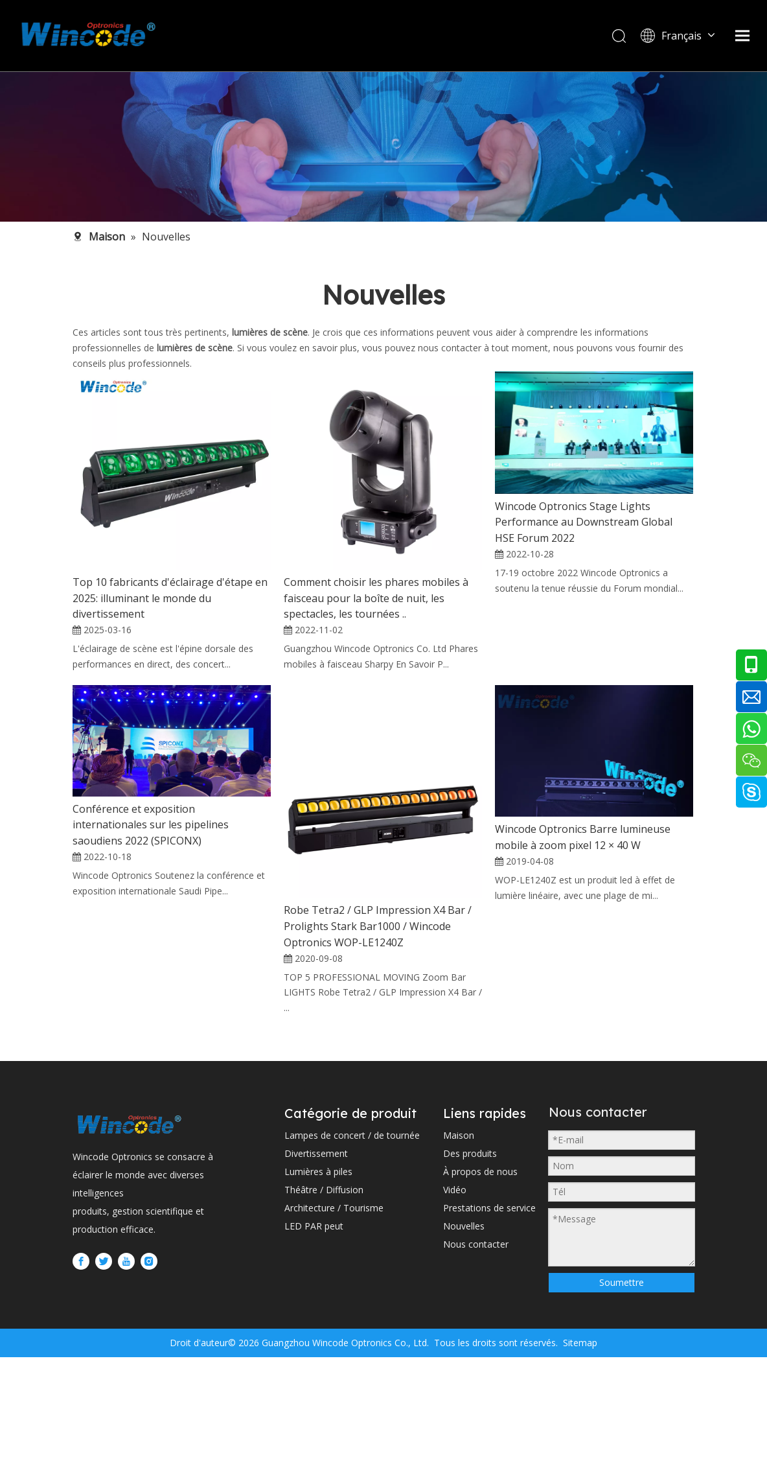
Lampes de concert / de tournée (352, 1243)
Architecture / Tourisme (334, 1316)
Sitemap (578, 1442)
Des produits (470, 1261)
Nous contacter (476, 1352)
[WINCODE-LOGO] (129, 1232)
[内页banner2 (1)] (383, 146)
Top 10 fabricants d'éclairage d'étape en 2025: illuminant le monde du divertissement (170, 598)
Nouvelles (464, 1334)
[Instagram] (149, 1369)
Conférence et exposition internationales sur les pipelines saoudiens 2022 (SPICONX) (151, 917)
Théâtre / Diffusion (323, 1298)
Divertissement (316, 1261)
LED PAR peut (313, 1334)
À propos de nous (480, 1280)
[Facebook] (81, 1369)
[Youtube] (126, 1369)
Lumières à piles (318, 1280)
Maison (458, 1243)
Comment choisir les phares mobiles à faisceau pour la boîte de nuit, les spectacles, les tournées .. (376, 598)
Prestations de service (489, 1316)
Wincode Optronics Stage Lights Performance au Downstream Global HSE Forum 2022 (583, 522)
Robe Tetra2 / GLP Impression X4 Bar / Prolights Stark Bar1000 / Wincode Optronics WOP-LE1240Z (378, 1019)
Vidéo (454, 1298)
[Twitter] (103, 1369)
